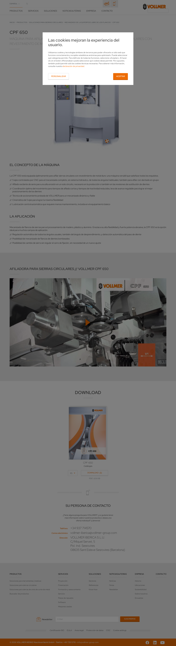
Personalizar (58, 76)
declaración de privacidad (73, 66)
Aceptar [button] (120, 76)
